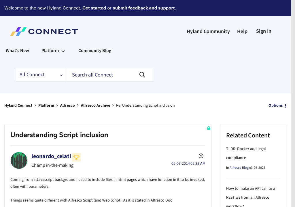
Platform (46, 90)
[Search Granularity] (41, 59)
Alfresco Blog (239, 152)
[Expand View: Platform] (63, 35)
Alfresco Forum (241, 200)
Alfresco (67, 90)
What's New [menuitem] (17, 35)
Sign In (263, 15)
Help (242, 15)
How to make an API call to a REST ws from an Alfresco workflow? (250, 181)
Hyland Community (208, 15)
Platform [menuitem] (50, 35)
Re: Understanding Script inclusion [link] (145, 90)
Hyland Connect (18, 90)
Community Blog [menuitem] (94, 35)
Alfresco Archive (95, 90)
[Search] (109, 59)
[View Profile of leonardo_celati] (51, 141)
